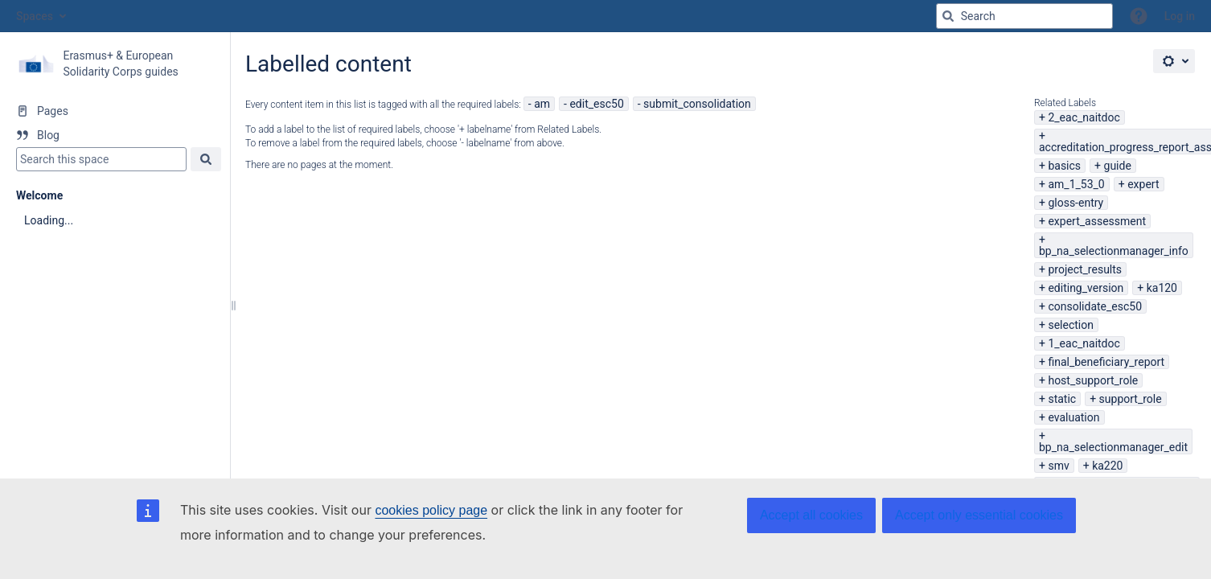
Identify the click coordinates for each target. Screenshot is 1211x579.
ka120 (1162, 287)
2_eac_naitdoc (1083, 117)
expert (1143, 184)
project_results (1085, 269)
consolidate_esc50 (1095, 306)
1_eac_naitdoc (1083, 343)
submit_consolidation (697, 103)
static (1062, 398)
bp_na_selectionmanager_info (1113, 250)
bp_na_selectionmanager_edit (1113, 447)
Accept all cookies (811, 515)
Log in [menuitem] (1179, 16)
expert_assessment (1097, 221)
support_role (1130, 398)
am (542, 103)
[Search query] (1024, 16)
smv (1058, 465)
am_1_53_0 (1076, 184)
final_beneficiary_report (1106, 361)
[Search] (948, 16)
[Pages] (114, 111)
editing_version (1085, 287)
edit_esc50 (596, 103)
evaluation (1073, 417)
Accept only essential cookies (979, 515)
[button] (1138, 16)
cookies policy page (431, 510)
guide (1117, 165)
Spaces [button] (34, 16)
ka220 (1107, 465)
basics (1064, 165)
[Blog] (114, 135)
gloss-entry (1075, 202)
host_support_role (1093, 380)
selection (1071, 324)
